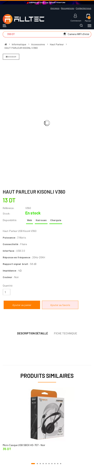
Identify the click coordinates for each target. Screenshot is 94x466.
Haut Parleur (57, 44)
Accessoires (38, 44)
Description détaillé (32, 333)
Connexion (75, 20)
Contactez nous (83, 8)
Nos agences (67, 8)
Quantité (7, 285)
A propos (54, 8)
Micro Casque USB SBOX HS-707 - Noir (24, 445)
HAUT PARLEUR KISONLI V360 (21, 48)
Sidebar (11, 57)
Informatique (19, 44)
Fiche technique (65, 333)
